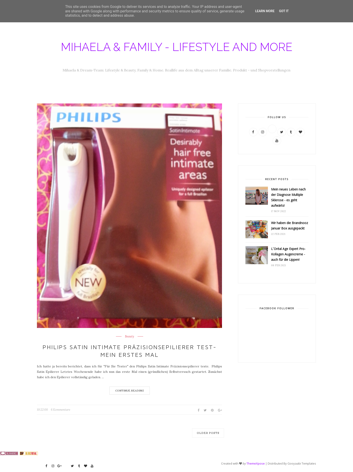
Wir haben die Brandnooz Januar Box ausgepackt (289, 225)
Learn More (264, 11)
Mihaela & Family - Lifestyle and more (176, 47)
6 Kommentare (60, 410)
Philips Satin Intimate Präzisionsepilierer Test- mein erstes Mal (129, 351)
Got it (284, 11)
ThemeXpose (256, 463)
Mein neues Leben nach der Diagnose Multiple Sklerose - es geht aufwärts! (288, 197)
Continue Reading (129, 390)
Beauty (129, 336)
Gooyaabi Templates (301, 463)
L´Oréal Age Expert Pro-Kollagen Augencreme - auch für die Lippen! (288, 254)
